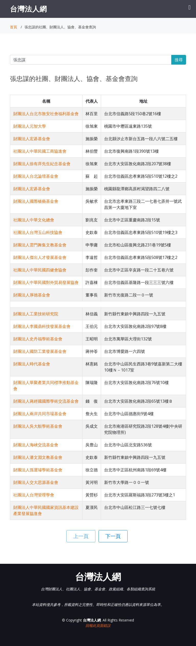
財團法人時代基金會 (31, 364)
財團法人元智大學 (29, 126)
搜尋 (179, 60)
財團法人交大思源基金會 (35, 482)
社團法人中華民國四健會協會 (39, 270)
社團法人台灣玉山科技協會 (37, 232)
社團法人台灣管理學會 (33, 495)
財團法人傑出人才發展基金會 (39, 257)
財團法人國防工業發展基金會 (39, 351)
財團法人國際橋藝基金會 (35, 201)
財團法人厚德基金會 (31, 295)
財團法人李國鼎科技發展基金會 (41, 326)
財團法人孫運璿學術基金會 (37, 470)
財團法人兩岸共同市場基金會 (39, 413)
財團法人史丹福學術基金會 (37, 339)
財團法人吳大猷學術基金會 (37, 426)
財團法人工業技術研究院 (35, 314)
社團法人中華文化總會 (33, 220)
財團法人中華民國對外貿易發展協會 (46, 282)
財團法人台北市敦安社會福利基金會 (46, 113)
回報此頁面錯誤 (98, 625)
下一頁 (113, 536)
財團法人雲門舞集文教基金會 (39, 245)
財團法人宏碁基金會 (31, 138)
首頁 (13, 27)
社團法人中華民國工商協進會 (39, 151)
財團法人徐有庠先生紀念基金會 (41, 163)
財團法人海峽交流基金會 (35, 445)
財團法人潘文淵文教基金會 (37, 457)
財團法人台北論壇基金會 (35, 176)
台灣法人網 (28, 9)
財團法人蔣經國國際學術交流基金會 (46, 401)
